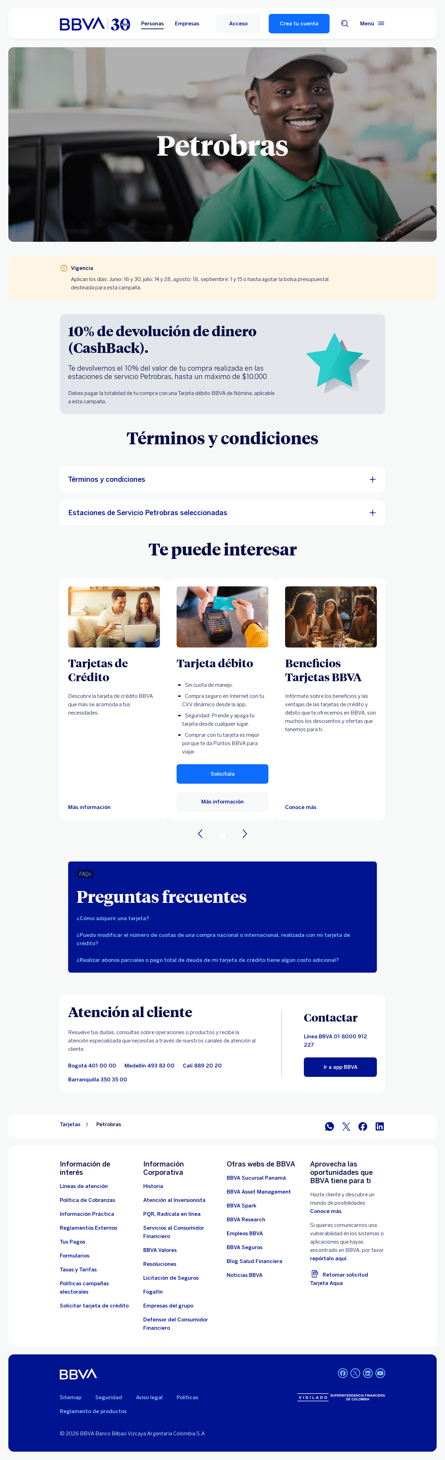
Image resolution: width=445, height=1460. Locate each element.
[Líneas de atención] (84, 1186)
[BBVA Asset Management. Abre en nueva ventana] (259, 1192)
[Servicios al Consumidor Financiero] (180, 1232)
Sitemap (70, 1397)
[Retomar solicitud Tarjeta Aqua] (347, 1277)
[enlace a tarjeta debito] (222, 616)
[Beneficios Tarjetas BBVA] (331, 670)
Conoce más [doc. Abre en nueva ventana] (325, 1211)
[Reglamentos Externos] (88, 1228)
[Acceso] (238, 23)
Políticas (187, 1397)
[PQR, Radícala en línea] (172, 1214)
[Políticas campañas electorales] (97, 1287)
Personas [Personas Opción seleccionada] (152, 23)
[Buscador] (345, 24)
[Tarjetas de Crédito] (114, 670)
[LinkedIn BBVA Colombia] (368, 1373)
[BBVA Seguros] (244, 1247)
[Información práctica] (87, 1214)
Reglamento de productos (93, 1411)
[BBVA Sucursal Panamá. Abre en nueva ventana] (256, 1178)
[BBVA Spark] (241, 1206)
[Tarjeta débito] (222, 663)
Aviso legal (149, 1397)
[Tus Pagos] (72, 1242)
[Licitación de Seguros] (171, 1278)
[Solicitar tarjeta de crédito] (94, 1306)
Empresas (187, 23)
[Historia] (153, 1186)
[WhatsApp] (329, 1126)
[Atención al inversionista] (174, 1200)
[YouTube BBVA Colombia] (380, 1373)
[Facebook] (363, 1126)
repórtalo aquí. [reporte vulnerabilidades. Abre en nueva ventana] (329, 1258)
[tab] (222, 918)
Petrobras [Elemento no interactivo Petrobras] (108, 1124)
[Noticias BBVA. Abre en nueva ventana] (244, 1275)
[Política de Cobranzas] (87, 1200)
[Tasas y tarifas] (78, 1269)
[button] (222, 774)
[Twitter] (346, 1126)
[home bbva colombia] (95, 24)
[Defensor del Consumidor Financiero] (180, 1323)
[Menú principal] (372, 23)
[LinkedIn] (379, 1126)
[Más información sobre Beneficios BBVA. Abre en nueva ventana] (331, 616)
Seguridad (108, 1397)
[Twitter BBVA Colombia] (355, 1373)
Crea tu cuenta (299, 23)
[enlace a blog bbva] (254, 1261)
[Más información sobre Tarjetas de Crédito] (114, 616)
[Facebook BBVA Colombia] (343, 1373)
